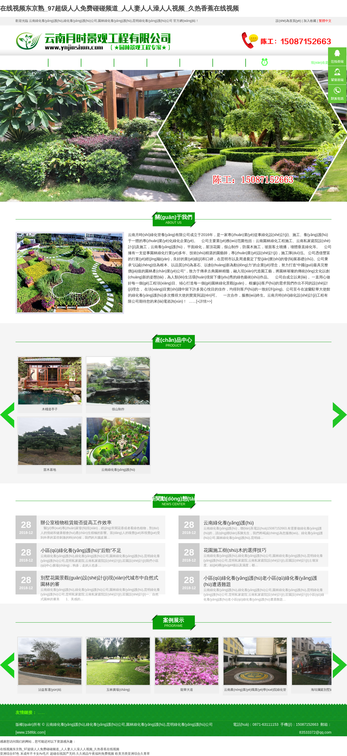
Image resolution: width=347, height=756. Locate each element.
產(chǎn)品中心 (97, 63)
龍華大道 (186, 690)
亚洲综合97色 (9, 753)
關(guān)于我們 (64, 63)
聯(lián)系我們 (229, 63)
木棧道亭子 (50, 409)
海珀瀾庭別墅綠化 (323, 690)
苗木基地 (49, 470)
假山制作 (118, 409)
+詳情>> (204, 301)
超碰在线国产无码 (62, 753)
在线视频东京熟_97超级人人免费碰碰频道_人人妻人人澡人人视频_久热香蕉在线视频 (119, 8)
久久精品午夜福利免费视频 (95, 753)
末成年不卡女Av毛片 (34, 753)
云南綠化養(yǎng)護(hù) (118, 470)
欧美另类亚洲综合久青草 (132, 753)
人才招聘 (196, 63)
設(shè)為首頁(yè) (288, 21)
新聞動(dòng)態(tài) (173, 499)
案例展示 (163, 63)
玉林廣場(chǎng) (118, 690)
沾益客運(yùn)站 (49, 690)
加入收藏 (310, 21)
